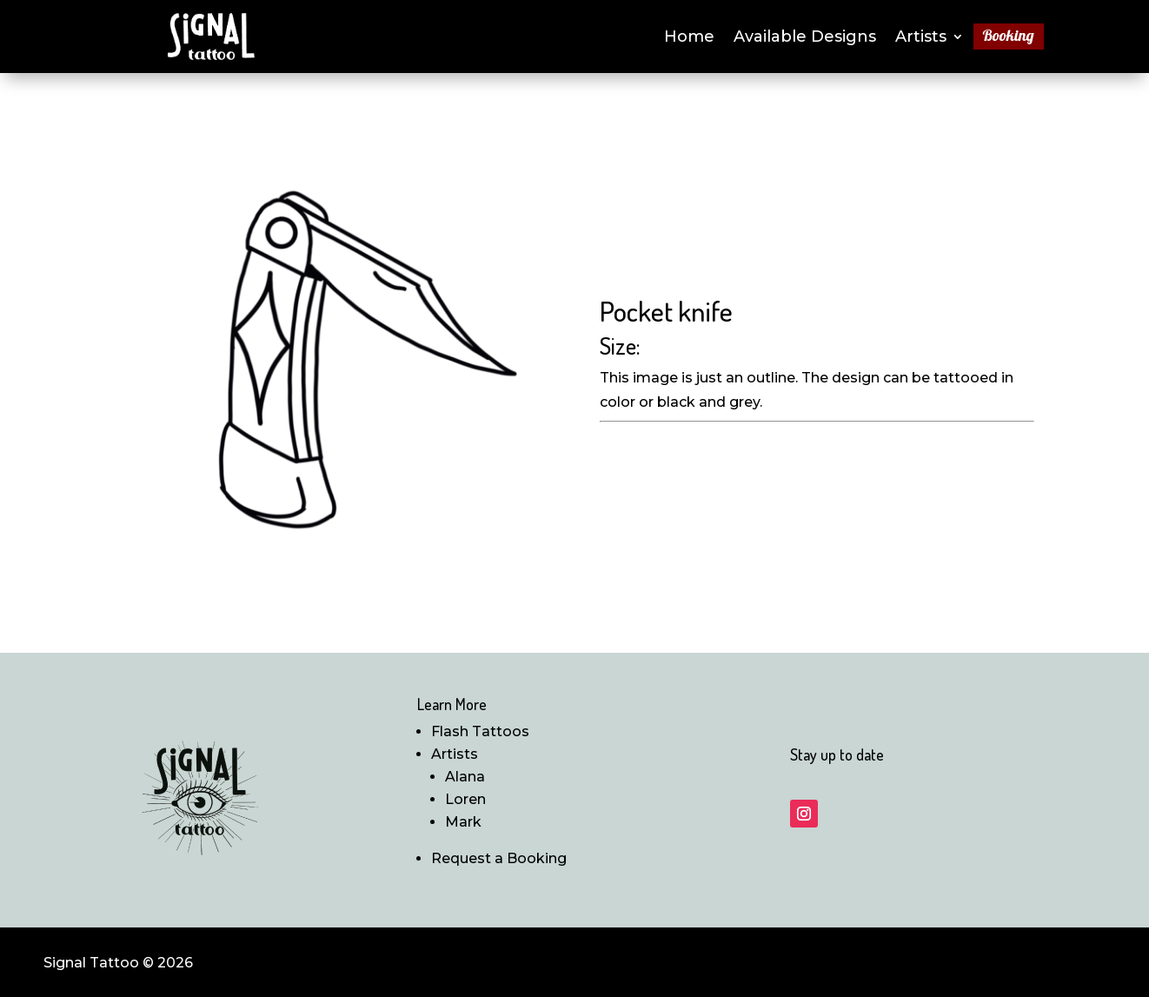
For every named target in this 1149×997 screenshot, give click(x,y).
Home (689, 38)
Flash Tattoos (480, 731)
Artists (920, 38)
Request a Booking (499, 858)
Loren (465, 799)
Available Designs (805, 38)
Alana (465, 776)
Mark (463, 822)
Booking (1008, 37)
